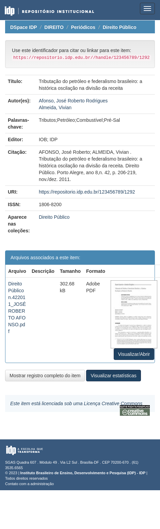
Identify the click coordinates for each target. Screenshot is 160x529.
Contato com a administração (29, 484)
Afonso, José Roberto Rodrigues (73, 100)
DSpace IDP (23, 27)
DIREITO (54, 27)
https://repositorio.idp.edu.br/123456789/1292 (87, 192)
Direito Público (120, 27)
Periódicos (83, 27)
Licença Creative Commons (113, 403)
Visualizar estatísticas (113, 375)
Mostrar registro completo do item (45, 375)
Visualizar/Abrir (134, 354)
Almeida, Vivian (55, 107)
